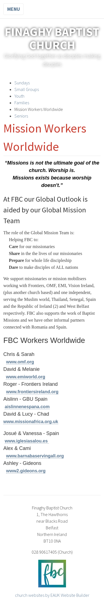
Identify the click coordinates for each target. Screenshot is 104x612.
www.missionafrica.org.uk (30, 421)
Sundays (22, 82)
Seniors (21, 116)
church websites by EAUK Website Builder (52, 595)
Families (21, 102)
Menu (13, 9)
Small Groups (26, 89)
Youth (19, 96)
